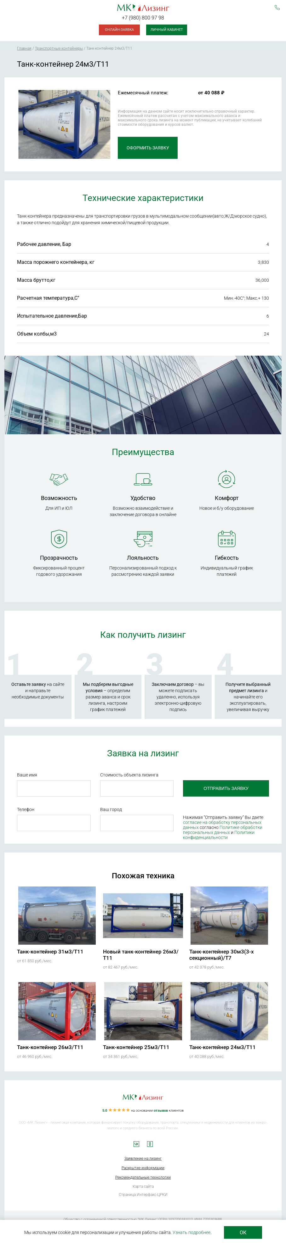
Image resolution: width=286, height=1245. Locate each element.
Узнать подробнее (191, 1232)
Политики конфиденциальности (219, 835)
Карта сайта (143, 1186)
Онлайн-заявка (119, 30)
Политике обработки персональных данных (222, 830)
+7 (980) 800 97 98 (143, 18)
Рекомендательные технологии (143, 1177)
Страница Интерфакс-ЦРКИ (143, 1194)
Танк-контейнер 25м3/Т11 (136, 1047)
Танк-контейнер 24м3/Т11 (222, 1047)
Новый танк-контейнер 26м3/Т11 (141, 954)
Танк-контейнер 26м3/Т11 (50, 1047)
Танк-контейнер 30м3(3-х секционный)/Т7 (221, 954)
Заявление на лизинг (143, 1158)
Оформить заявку (148, 147)
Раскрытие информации (143, 1168)
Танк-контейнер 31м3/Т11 (50, 951)
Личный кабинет (167, 30)
